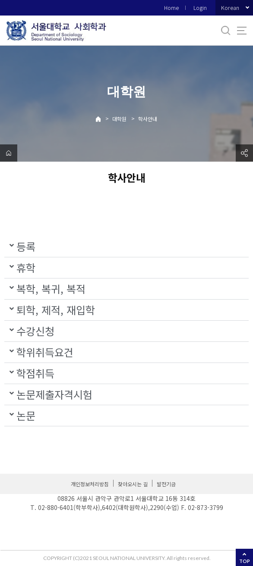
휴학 (25, 267)
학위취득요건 (44, 352)
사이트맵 (242, 30)
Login (200, 7)
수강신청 (35, 330)
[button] (126, 246)
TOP (244, 561)
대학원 (119, 118)
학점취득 (35, 373)
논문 (25, 415)
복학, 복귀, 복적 (50, 288)
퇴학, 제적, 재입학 (55, 309)
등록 (25, 246)
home (8, 153)
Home (171, 7)
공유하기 (244, 153)
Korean (230, 7)
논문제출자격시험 (54, 394)
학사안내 (147, 118)
